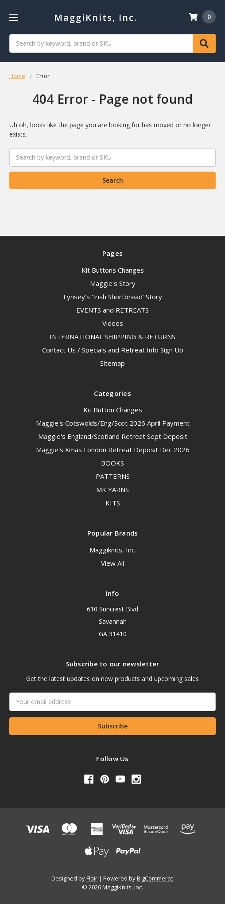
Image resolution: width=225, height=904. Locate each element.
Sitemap (112, 363)
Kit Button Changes (112, 409)
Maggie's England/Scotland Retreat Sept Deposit (112, 436)
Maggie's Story (113, 283)
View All (112, 563)
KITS (112, 502)
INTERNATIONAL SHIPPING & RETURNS (112, 336)
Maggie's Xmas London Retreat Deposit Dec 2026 (113, 449)
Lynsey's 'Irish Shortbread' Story (112, 296)
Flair (91, 878)
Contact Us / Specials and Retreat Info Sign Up (112, 349)
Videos (112, 323)
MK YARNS (112, 489)
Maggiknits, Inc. (112, 549)
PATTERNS (113, 476)
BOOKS (112, 462)
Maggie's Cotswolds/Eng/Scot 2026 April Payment (113, 423)
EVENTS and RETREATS (112, 309)
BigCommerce (155, 878)
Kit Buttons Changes (112, 270)
